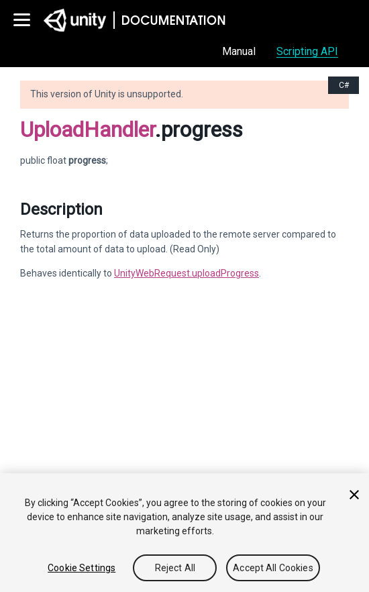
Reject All (175, 567)
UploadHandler (87, 129)
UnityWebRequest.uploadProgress (186, 273)
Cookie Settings (81, 567)
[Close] (354, 494)
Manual (239, 51)
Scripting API (307, 51)
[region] (184, 532)
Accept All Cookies (273, 567)
